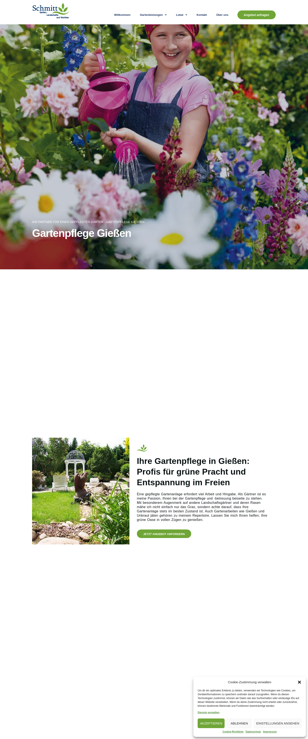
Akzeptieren (211, 723)
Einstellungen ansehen (277, 723)
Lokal (181, 14)
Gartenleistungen (153, 14)
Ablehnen (239, 723)
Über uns (222, 14)
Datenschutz (253, 731)
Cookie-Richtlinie (232, 731)
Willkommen (122, 14)
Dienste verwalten (208, 712)
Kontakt (201, 14)
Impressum (270, 731)
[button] (299, 682)
